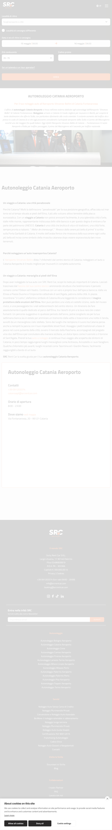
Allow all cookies (14, 823)
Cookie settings (59, 823)
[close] (107, 798)
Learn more (9, 815)
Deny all (36, 823)
